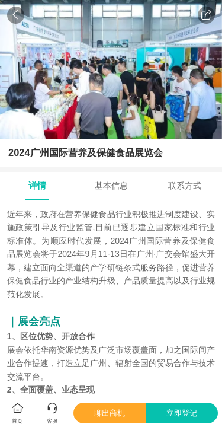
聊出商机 (109, 413)
